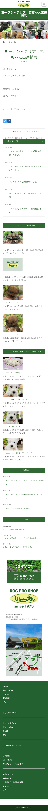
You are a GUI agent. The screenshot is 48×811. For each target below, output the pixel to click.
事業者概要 (7, 778)
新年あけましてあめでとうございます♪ (17, 547)
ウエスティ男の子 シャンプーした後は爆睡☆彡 (21, 538)
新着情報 (6, 698)
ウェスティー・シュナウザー (14, 764)
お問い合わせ (8, 774)
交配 (4, 735)
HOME (5, 686)
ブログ (5, 702)
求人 (4, 790)
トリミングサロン (9, 723)
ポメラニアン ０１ (13, 334)
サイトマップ (8, 786)
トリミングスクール (10, 713)
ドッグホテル (8, 727)
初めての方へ (8, 690)
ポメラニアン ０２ (13, 303)
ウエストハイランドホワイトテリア (19, 399)
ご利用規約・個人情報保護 (13, 782)
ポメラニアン (10, 246)
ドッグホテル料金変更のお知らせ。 (19, 508)
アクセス (6, 694)
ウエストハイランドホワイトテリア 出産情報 (13, 133)
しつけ (5, 731)
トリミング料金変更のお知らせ (14, 529)
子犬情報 (6, 756)
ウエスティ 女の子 (13, 373)
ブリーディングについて (12, 746)
